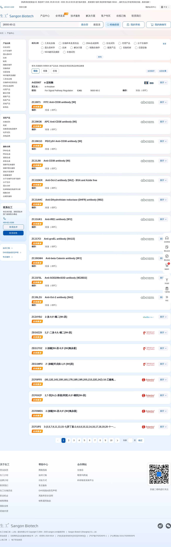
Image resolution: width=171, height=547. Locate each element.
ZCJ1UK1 (37, 219)
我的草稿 (133, 24)
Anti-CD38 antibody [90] (56, 160)
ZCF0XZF (37, 395)
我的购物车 (158, 24)
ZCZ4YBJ (37, 317)
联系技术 (13, 227)
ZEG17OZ (37, 348)
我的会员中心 (151, 7)
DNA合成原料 (8, 86)
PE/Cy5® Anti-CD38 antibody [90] (63, 141)
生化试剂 (6, 47)
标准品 (5, 107)
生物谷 (80, 470)
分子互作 (6, 182)
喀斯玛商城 (82, 475)
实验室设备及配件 (10, 129)
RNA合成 (6, 154)
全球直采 (60, 15)
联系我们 (136, 16)
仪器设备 (6, 72)
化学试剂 (6, 132)
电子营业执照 (16, 540)
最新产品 (6, 97)
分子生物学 (7, 51)
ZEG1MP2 (37, 364)
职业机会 (4, 495)
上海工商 (3, 540)
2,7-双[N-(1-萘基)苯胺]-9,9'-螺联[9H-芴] (65, 395)
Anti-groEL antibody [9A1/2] (59, 239)
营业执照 (4, 470)
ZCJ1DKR (37, 180)
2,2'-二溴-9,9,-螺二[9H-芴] (58, 332)
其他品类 (6, 136)
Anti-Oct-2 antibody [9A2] (59, 297)
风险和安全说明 (46, 495)
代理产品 (6, 89)
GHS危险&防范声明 (10, 252)
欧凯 (5, 61)
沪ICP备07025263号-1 (98, 536)
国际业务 (4, 506)
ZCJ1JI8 (36, 160)
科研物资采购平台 (85, 480)
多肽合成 (6, 161)
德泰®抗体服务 (9, 165)
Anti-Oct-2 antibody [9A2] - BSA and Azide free (71, 180)
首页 (2, 33)
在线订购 (121, 16)
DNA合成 (6, 151)
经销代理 (4, 511)
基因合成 (6, 158)
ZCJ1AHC (37, 200)
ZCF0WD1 (37, 411)
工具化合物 (7, 79)
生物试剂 (6, 122)
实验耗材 (6, 68)
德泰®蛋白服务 (9, 168)
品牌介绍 (4, 480)
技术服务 (75, 16)
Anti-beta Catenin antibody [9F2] (64, 258)
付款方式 (43, 480)
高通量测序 (7, 175)
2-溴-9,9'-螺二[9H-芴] (56, 317)
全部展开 (151, 71)
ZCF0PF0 (37, 379)
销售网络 (4, 501)
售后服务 (6, 257)
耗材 (5, 125)
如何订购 (6, 248)
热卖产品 (6, 100)
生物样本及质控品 (10, 82)
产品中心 (45, 16)
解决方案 (90, 16)
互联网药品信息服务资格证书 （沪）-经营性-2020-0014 (32, 536)
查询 (100, 57)
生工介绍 (4, 475)
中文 (165, 7)
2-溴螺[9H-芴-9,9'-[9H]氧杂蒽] (61, 348)
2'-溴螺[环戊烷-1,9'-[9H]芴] (60, 364)
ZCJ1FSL (37, 278)
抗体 (5, 58)
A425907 (36, 82)
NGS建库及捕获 (9, 75)
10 (111, 440)
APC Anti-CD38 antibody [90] (61, 121)
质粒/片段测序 (8, 172)
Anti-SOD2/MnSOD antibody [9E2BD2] (66, 278)
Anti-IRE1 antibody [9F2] (58, 219)
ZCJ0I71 (36, 102)
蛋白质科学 (7, 54)
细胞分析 (6, 193)
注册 (25, 7)
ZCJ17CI (36, 239)
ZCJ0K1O (37, 141)
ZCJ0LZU (37, 297)
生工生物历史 (6, 490)
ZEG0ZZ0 (37, 332)
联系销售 (13, 233)
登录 (21, 7)
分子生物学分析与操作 (12, 179)
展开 (162, 82)
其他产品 (6, 104)
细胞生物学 (7, 65)
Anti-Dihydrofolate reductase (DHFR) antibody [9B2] (74, 200)
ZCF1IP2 (36, 427)
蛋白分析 (6, 186)
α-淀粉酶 (48, 82)
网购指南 (43, 470)
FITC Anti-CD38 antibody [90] (59, 102)
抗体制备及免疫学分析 (12, 189)
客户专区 (106, 16)
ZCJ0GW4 (37, 258)
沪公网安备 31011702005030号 (122, 536)
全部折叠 (162, 71)
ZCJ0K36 (37, 121)
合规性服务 (7, 196)
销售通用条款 (45, 501)
